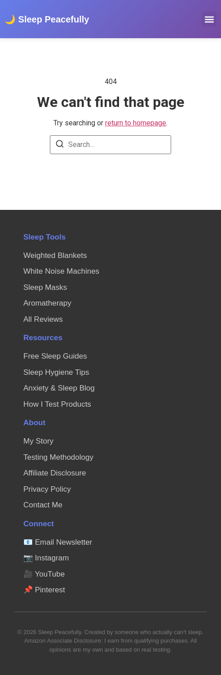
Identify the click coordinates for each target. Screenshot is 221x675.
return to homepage (135, 123)
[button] (209, 19)
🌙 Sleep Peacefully (46, 19)
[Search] (59, 145)
